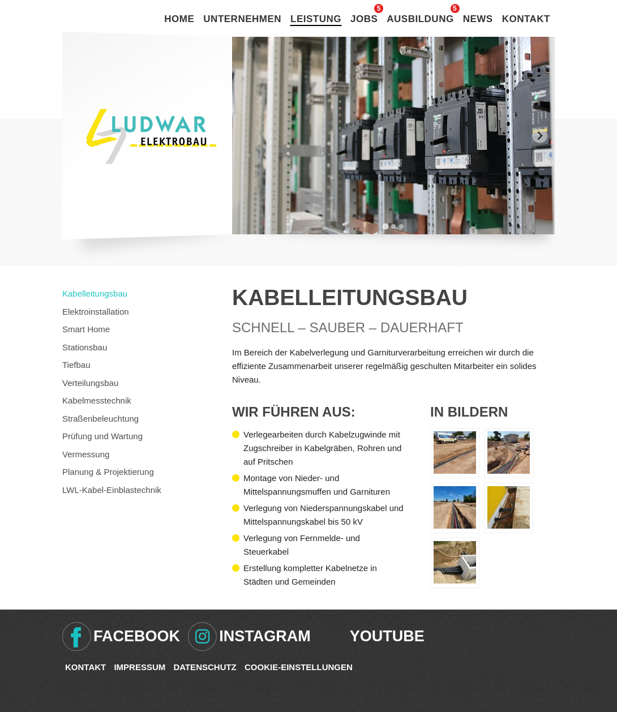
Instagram (265, 636)
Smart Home (86, 329)
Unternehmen (242, 19)
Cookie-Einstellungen (299, 667)
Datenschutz (204, 667)
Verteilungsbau (90, 383)
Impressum (139, 667)
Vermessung (85, 454)
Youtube (387, 636)
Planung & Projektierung (108, 472)
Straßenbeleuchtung (100, 418)
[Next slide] (539, 135)
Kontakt (526, 19)
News (478, 19)
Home (179, 19)
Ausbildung (420, 19)
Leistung (315, 19)
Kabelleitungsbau (94, 293)
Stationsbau (84, 347)
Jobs (364, 19)
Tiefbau (76, 365)
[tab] (385, 226)
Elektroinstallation (95, 311)
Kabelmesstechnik (96, 400)
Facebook (136, 636)
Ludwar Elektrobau (151, 136)
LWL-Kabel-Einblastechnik (111, 490)
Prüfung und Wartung (102, 436)
